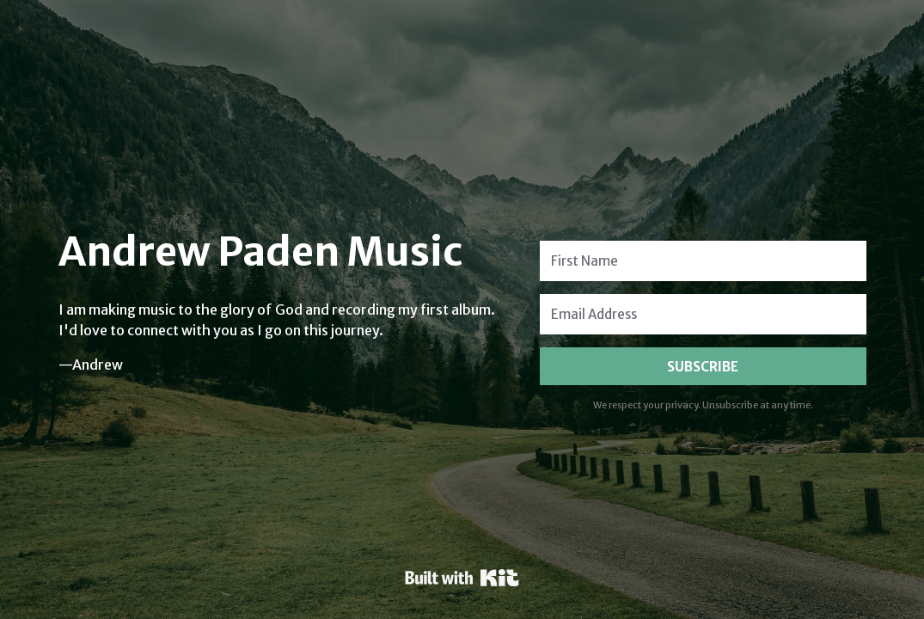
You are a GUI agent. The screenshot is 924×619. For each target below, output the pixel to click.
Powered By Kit (462, 577)
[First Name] (703, 261)
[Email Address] (703, 314)
